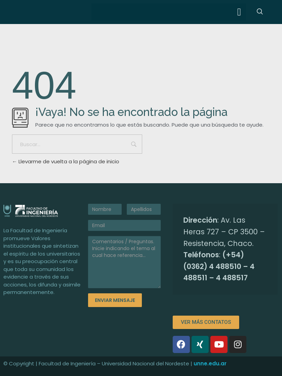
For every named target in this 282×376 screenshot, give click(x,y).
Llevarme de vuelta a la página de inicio (65, 161)
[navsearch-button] (260, 12)
